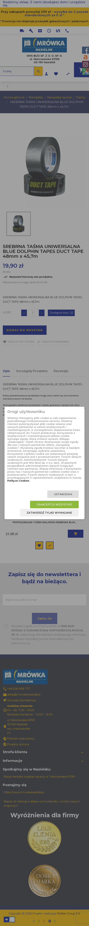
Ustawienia (63, 494)
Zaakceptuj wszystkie (54, 504)
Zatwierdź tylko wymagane (49, 512)
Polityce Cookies (18, 480)
